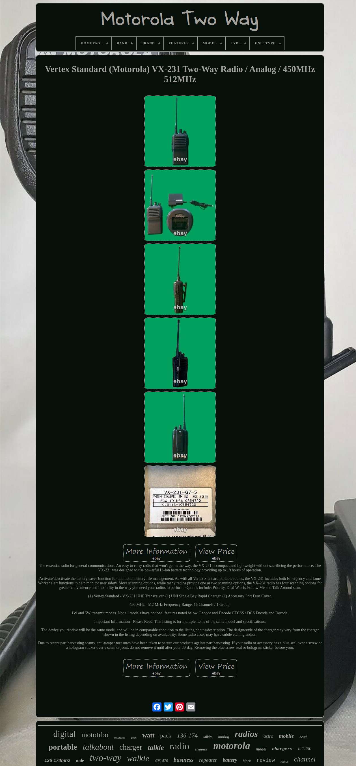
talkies (207, 737)
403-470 (161, 761)
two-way (105, 758)
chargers (282, 749)
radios (246, 734)
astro (268, 736)
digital (64, 734)
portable (63, 747)
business (183, 760)
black (247, 761)
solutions (119, 737)
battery (230, 760)
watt (148, 735)
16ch (134, 737)
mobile (286, 736)
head (303, 737)
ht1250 (304, 748)
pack (165, 735)
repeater (208, 760)
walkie (138, 758)
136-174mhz (57, 760)
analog (223, 737)
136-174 (187, 735)
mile (80, 760)
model (261, 749)
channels (201, 749)
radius (284, 761)
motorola (231, 745)
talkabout (98, 746)
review (265, 760)
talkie (156, 747)
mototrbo (94, 735)
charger (130, 747)
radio (179, 746)
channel (305, 759)
